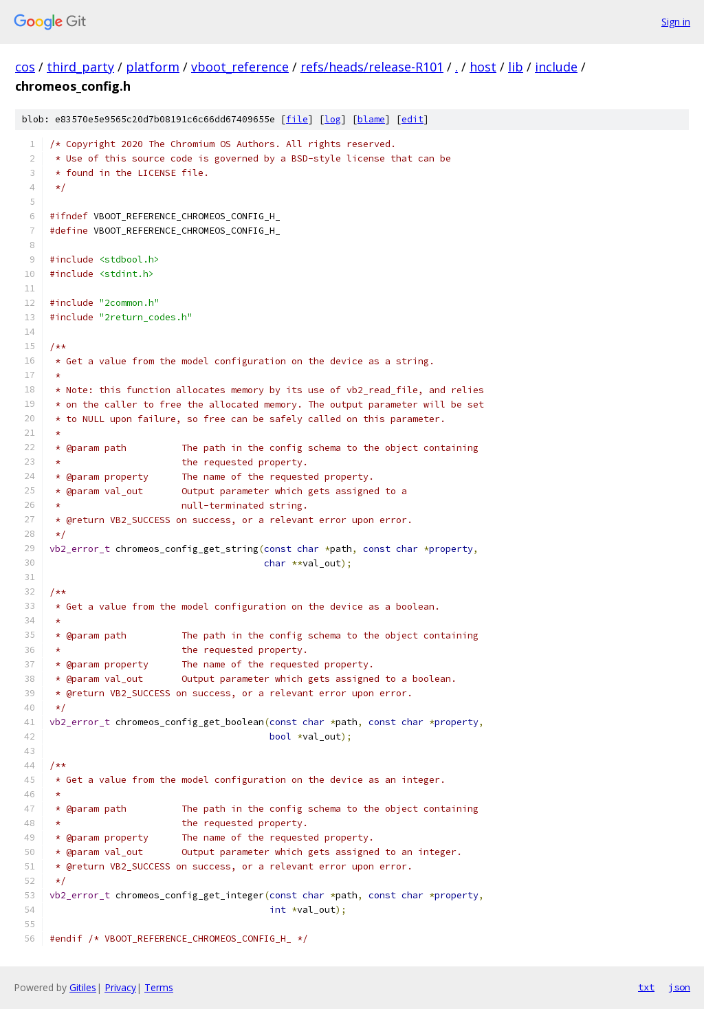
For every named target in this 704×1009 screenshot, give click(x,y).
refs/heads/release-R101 (371, 66)
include (556, 66)
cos (25, 66)
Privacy (120, 987)
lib (515, 66)
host (483, 66)
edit (413, 119)
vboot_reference (240, 66)
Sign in (675, 21)
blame (371, 119)
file (297, 119)
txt (646, 987)
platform (152, 66)
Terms (158, 987)
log (332, 119)
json (679, 987)
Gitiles (82, 987)
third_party (80, 66)
